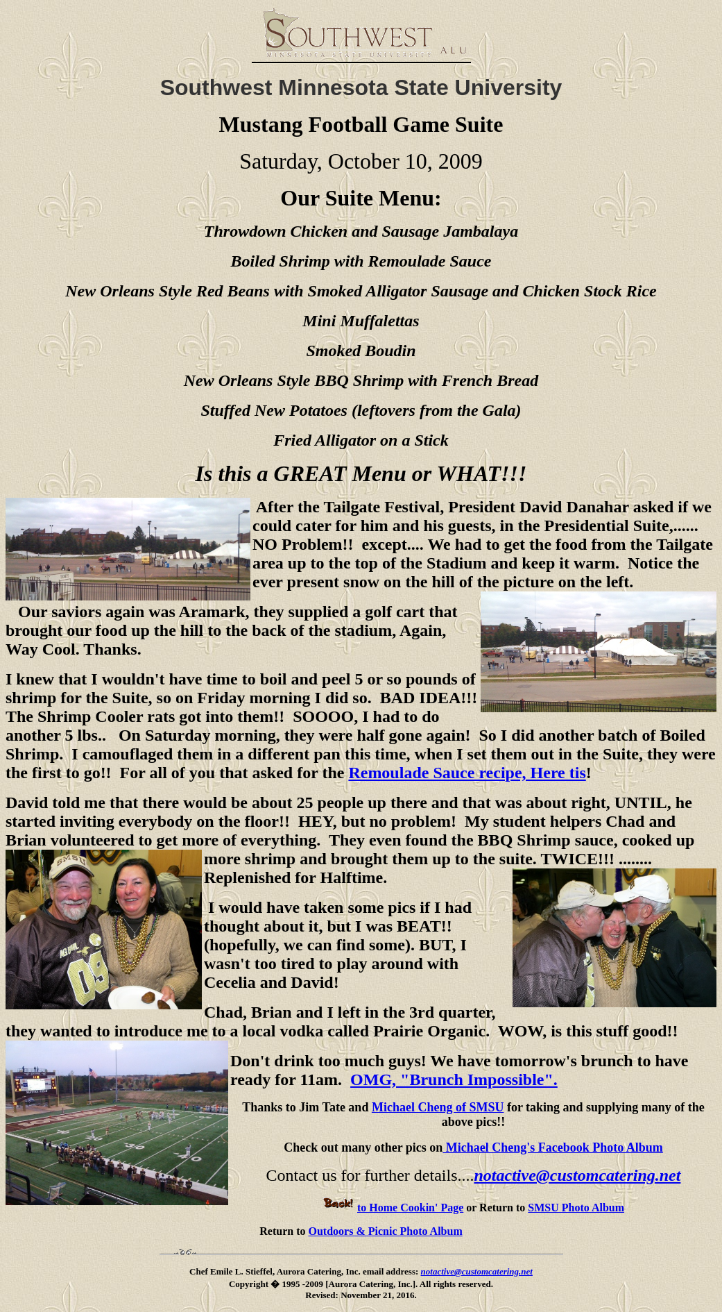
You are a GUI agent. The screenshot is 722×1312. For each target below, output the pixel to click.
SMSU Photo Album (576, 1207)
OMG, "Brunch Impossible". (454, 1079)
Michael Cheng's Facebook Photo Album (552, 1147)
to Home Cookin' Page (393, 1207)
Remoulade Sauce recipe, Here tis (466, 773)
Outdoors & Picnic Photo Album (385, 1231)
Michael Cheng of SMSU (438, 1107)
